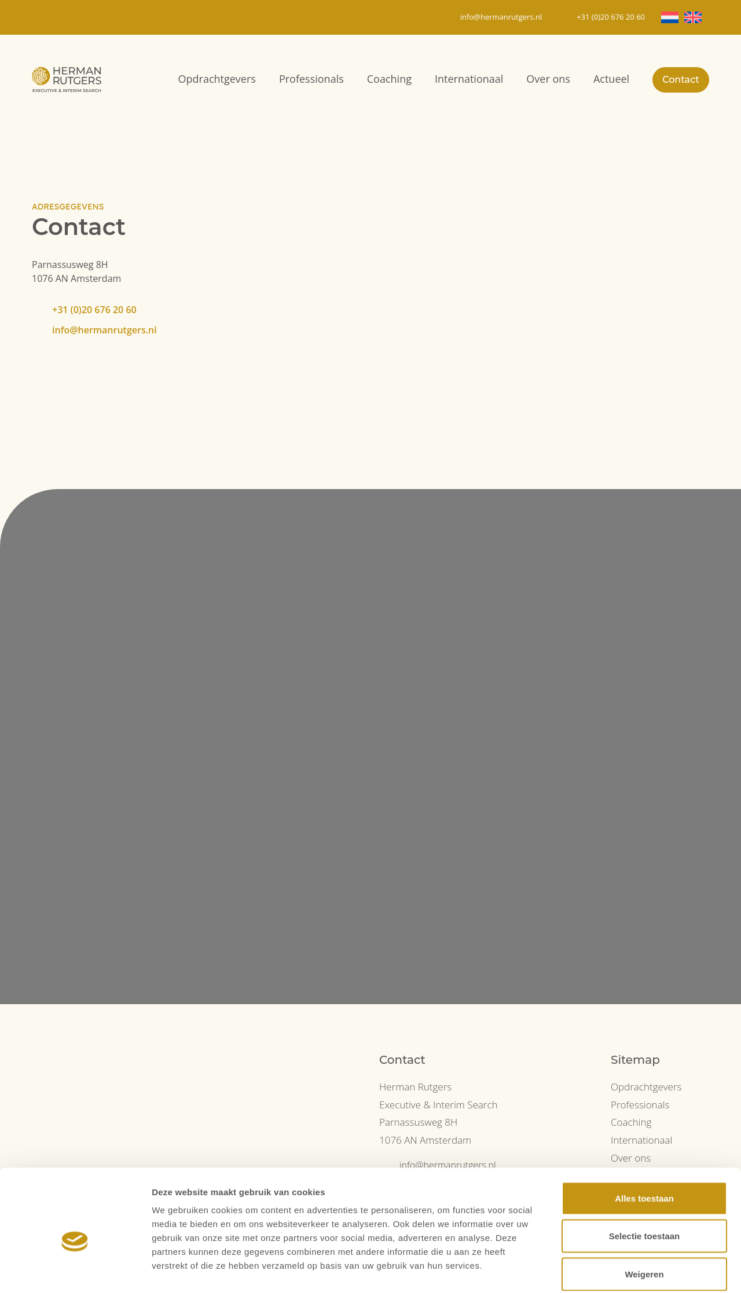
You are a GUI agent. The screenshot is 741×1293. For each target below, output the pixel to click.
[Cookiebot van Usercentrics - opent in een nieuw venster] (75, 1270)
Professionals (311, 79)
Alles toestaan (644, 1141)
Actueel (611, 79)
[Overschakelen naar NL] (669, 17)
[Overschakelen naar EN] (693, 17)
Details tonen (625, 1270)
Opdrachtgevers (217, 79)
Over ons (548, 79)
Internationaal (469, 79)
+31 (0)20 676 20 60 (94, 309)
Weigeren (644, 1217)
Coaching (389, 79)
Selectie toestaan (644, 1179)
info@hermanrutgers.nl (104, 330)
